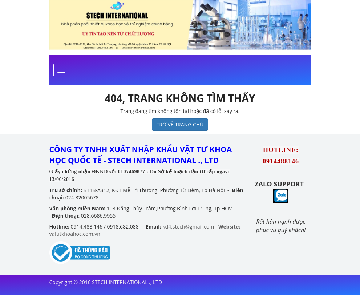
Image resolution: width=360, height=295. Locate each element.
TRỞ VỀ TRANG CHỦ (180, 124)
